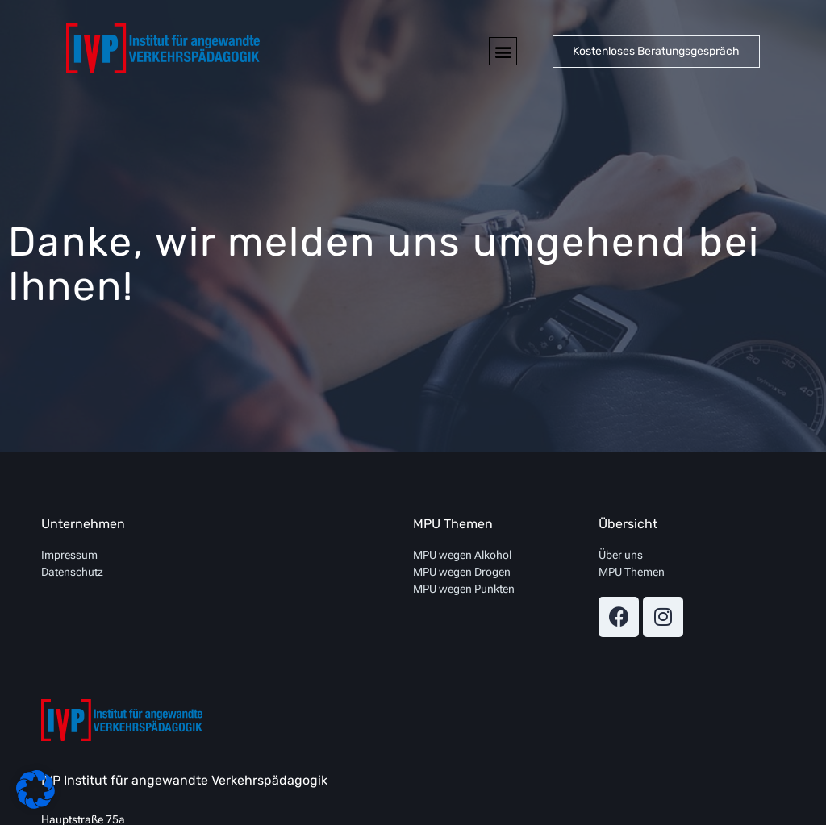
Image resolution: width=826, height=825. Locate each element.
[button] (503, 51)
